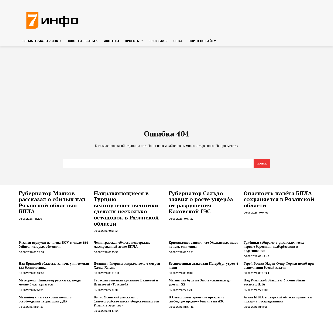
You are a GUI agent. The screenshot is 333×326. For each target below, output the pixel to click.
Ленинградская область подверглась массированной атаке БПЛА (122, 246)
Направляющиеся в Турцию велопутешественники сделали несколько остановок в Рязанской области (126, 210)
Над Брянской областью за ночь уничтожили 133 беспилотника (54, 267)
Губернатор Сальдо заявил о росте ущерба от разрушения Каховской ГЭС (201, 203)
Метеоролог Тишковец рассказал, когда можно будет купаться (50, 284)
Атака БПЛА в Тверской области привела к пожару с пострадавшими (278, 301)
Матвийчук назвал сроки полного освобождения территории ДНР (45, 301)
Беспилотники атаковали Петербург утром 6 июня (203, 267)
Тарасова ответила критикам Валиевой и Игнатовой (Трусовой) (126, 284)
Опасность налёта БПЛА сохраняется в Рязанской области (279, 200)
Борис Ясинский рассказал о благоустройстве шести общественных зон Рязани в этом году (126, 303)
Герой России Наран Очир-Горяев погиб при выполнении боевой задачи (279, 267)
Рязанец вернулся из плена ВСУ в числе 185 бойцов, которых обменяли (53, 246)
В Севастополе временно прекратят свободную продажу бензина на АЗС (196, 301)
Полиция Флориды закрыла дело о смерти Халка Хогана (127, 267)
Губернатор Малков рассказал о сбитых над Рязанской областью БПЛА (52, 203)
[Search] (261, 164)
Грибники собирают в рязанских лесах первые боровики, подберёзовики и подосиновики (274, 248)
